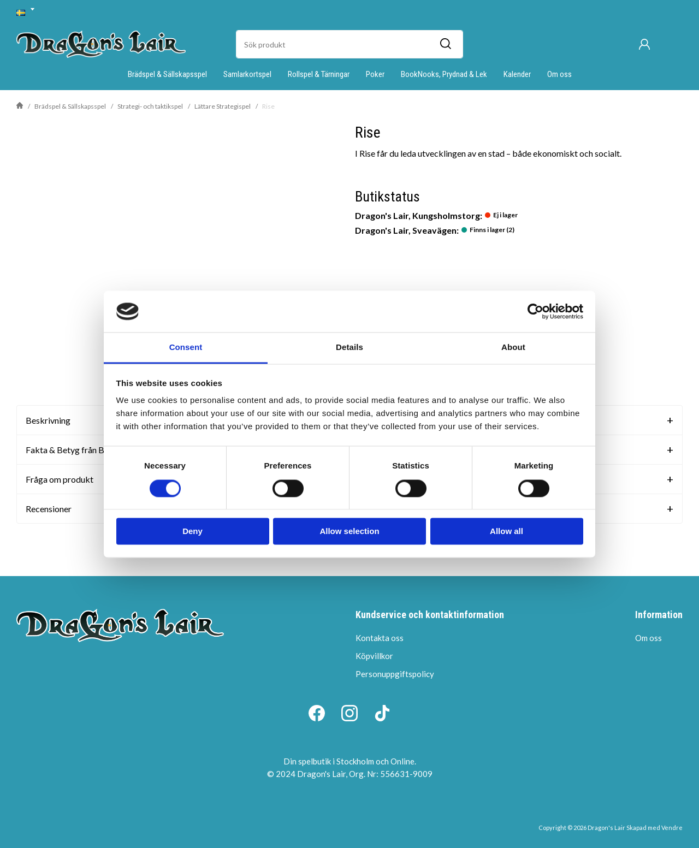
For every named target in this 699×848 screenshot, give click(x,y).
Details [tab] (349, 347)
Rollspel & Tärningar (319, 74)
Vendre (672, 827)
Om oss (559, 74)
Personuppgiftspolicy (395, 674)
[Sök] (445, 44)
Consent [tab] (186, 347)
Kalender (517, 74)
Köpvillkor (374, 656)
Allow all (506, 531)
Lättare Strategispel (222, 106)
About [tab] (513, 347)
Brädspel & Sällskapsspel (167, 74)
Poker (375, 74)
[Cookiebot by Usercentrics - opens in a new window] (535, 311)
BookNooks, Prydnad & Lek (444, 74)
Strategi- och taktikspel (150, 106)
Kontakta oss (380, 638)
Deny (192, 531)
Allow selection (349, 531)
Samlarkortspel (247, 74)
